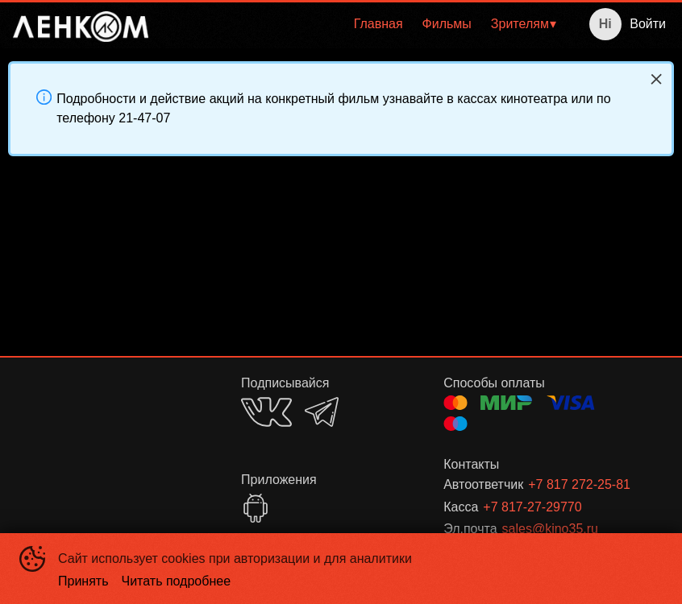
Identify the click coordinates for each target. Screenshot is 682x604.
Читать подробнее (176, 581)
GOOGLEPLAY (255, 508)
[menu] (363, 24)
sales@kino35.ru (550, 529)
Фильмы (447, 24)
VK (266, 412)
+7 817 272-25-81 (579, 484)
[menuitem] (378, 24)
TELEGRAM (322, 412)
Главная (378, 24)
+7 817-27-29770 (532, 507)
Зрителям (520, 24)
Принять (83, 581)
